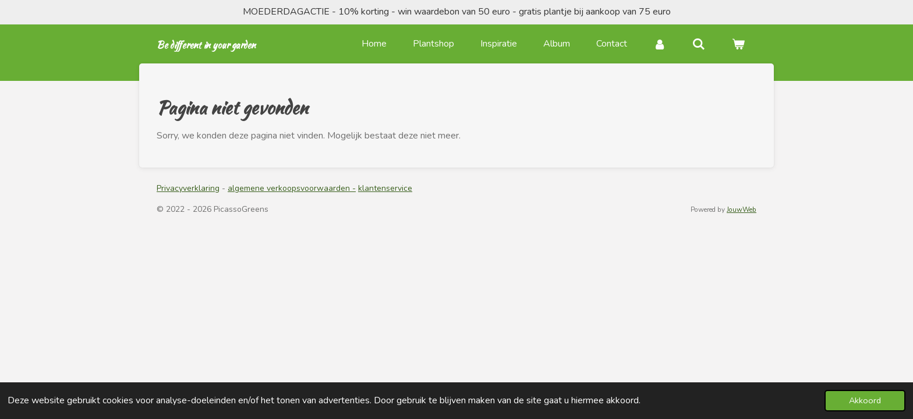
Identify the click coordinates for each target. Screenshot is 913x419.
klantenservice (385, 188)
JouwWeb (741, 209)
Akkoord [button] (865, 400)
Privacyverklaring (188, 188)
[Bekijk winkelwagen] (738, 44)
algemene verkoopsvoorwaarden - (292, 188)
